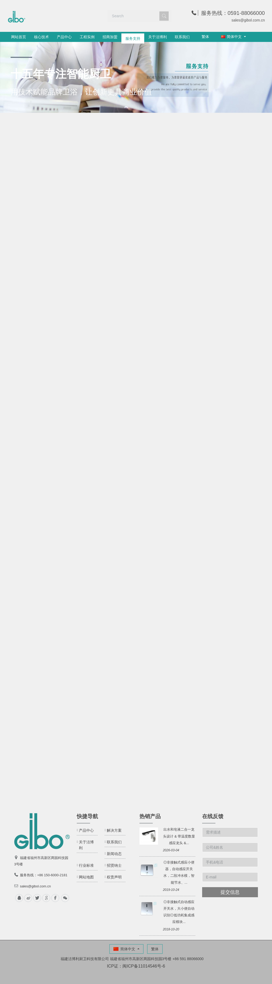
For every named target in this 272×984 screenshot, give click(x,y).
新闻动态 (114, 854)
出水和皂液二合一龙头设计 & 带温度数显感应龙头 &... (179, 836)
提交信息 (230, 892)
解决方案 (114, 830)
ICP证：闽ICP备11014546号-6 (136, 966)
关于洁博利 (157, 37)
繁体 (205, 36)
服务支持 (132, 37)
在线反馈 (212, 816)
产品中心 (64, 37)
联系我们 (182, 37)
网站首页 (18, 37)
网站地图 (86, 877)
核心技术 (41, 37)
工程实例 (87, 37)
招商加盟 (110, 37)
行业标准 (86, 865)
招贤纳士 (114, 865)
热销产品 (150, 816)
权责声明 (114, 877)
